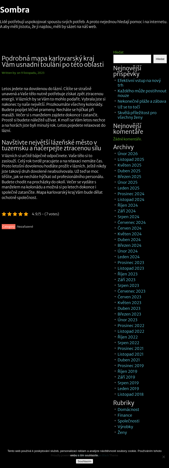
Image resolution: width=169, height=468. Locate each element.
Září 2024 (127, 211)
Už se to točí (129, 107)
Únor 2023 (128, 319)
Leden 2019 (128, 388)
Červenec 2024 (132, 222)
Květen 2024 (130, 233)
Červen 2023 (129, 296)
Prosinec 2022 (131, 325)
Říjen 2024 (128, 205)
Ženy (122, 432)
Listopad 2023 (131, 268)
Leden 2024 (129, 256)
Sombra (14, 10)
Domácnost (128, 409)
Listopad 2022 (131, 331)
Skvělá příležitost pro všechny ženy (137, 115)
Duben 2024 (129, 239)
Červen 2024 (130, 228)
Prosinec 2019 (131, 365)
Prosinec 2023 (131, 262)
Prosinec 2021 (131, 348)
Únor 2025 (128, 182)
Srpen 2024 (129, 216)
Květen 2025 (129, 165)
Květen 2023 (129, 302)
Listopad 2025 (131, 159)
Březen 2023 (129, 314)
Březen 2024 (129, 245)
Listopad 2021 (131, 354)
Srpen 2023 (128, 285)
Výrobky (125, 426)
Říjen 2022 (128, 337)
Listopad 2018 (131, 394)
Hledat (118, 52)
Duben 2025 (129, 170)
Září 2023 (127, 279)
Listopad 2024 (131, 199)
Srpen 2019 (128, 382)
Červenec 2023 (131, 291)
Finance (125, 415)
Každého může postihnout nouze (142, 93)
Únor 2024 (128, 251)
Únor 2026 (128, 153)
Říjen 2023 (128, 274)
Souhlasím (85, 461)
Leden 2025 (129, 188)
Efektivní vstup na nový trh (139, 83)
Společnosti (129, 420)
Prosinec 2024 (131, 193)
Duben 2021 (129, 359)
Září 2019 (126, 377)
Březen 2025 (129, 176)
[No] (163, 457)
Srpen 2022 (128, 342)
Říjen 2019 (128, 371)
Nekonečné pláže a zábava (142, 101)
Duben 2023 (129, 308)
